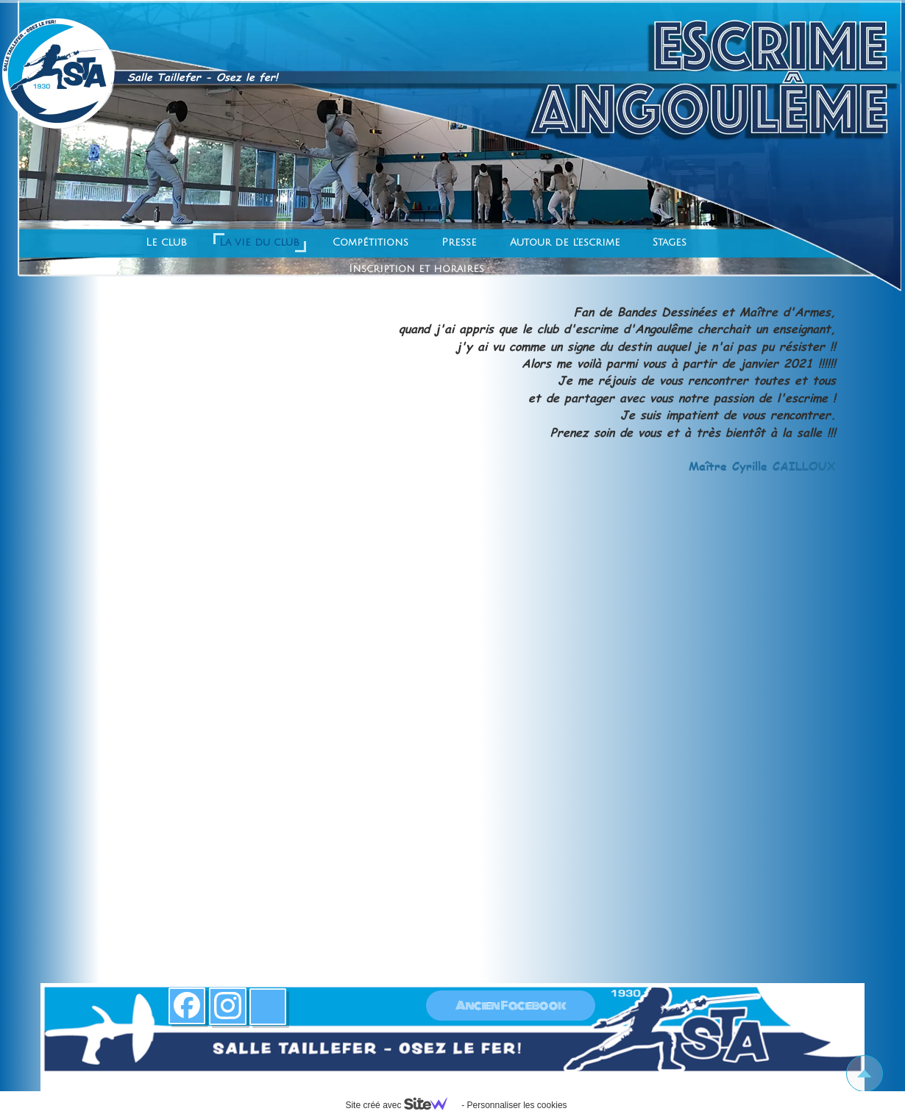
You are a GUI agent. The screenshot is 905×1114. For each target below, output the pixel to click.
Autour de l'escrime (565, 242)
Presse (459, 242)
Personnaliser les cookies (516, 1105)
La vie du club (259, 242)
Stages (669, 242)
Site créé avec (401, 1105)
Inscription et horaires (416, 268)
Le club (166, 242)
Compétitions (370, 242)
